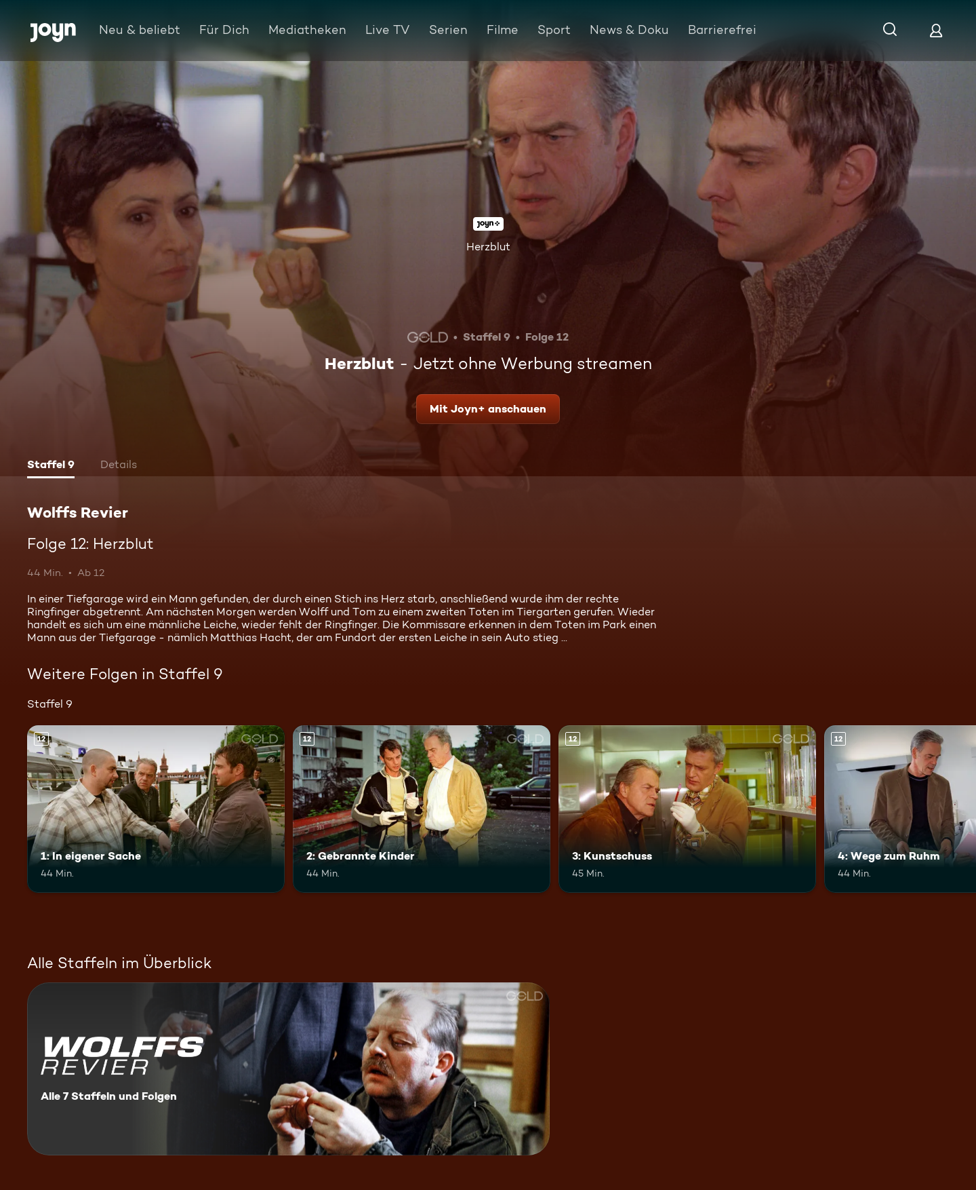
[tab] (50, 466)
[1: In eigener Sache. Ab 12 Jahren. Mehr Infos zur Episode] (156, 809)
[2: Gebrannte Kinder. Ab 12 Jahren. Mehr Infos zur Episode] (421, 809)
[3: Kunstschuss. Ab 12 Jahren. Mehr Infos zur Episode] (687, 809)
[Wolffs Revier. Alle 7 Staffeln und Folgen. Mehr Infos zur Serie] (288, 1068)
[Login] (936, 30)
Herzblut (488, 246)
